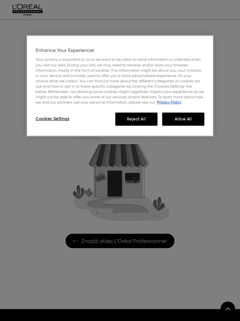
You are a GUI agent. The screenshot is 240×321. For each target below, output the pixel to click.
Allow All (183, 119)
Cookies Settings (52, 118)
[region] (120, 86)
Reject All (136, 119)
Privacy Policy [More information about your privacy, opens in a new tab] (169, 102)
